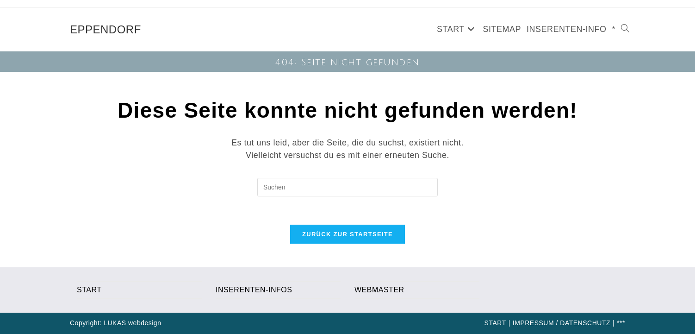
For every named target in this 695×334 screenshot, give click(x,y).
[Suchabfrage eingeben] (347, 187)
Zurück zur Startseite (347, 234)
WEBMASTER (379, 290)
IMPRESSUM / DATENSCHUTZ (561, 323)
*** (621, 323)
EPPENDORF (105, 29)
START (89, 290)
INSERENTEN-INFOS (254, 290)
